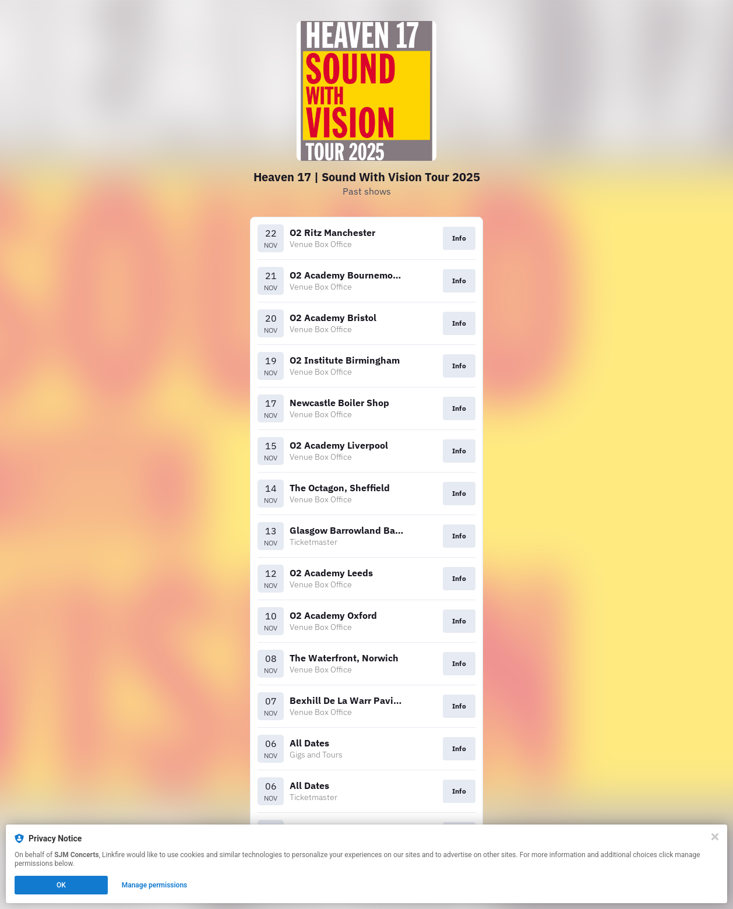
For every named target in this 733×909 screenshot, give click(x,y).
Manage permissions (155, 885)
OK (61, 885)
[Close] (715, 836)
